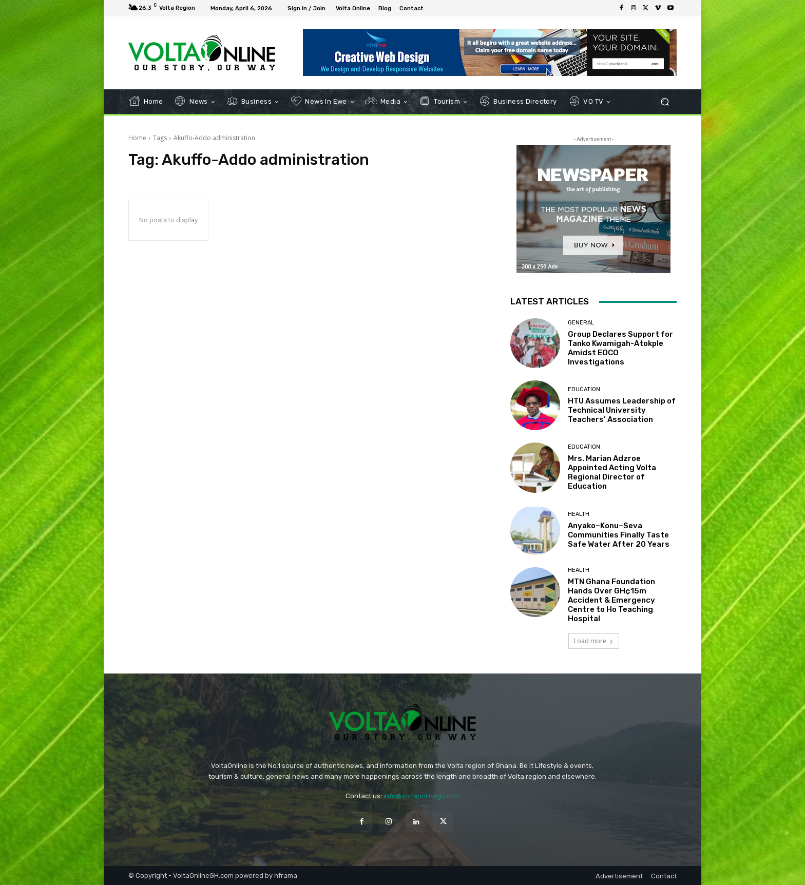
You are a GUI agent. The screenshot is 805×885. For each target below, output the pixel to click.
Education (584, 389)
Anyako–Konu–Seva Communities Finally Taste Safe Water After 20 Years (618, 535)
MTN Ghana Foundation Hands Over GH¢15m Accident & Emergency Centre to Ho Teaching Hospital (611, 600)
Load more (594, 641)
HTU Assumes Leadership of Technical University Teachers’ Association (622, 410)
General (581, 322)
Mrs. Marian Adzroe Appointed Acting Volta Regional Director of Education (612, 472)
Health (578, 514)
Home (137, 137)
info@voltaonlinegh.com (422, 796)
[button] (665, 102)
